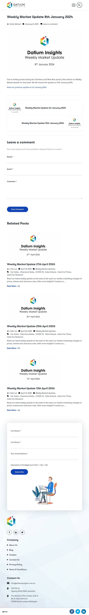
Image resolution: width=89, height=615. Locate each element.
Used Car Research (15, 275)
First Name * (16, 431)
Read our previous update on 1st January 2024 (27, 87)
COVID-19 (40, 272)
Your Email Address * (19, 453)
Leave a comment (50, 24)
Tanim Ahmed (15, 24)
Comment (12, 181)
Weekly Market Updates (45, 269)
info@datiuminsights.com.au (21, 583)
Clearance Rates (27, 272)
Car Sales (14, 272)
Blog (11, 550)
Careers (12, 554)
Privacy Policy (15, 564)
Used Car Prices (64, 272)
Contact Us (14, 559)
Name (10, 157)
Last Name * (16, 442)
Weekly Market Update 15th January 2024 (52, 123)
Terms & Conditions (18, 569)
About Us (13, 545)
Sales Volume (50, 272)
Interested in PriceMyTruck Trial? (24, 465)
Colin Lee (13, 269)
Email (10, 169)
